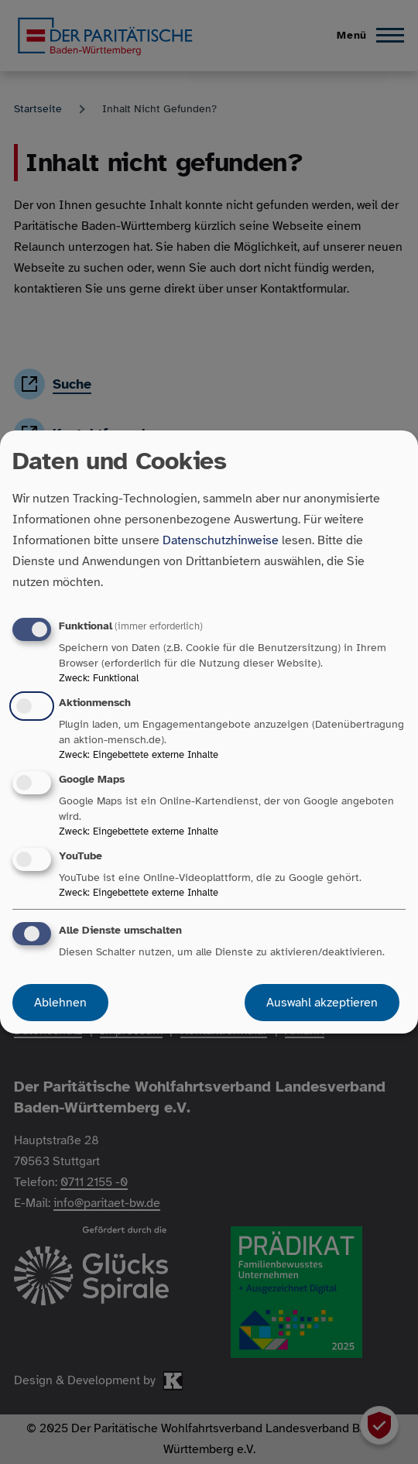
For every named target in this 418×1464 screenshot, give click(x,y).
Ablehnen (60, 1002)
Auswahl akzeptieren (322, 1002)
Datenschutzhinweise (221, 540)
